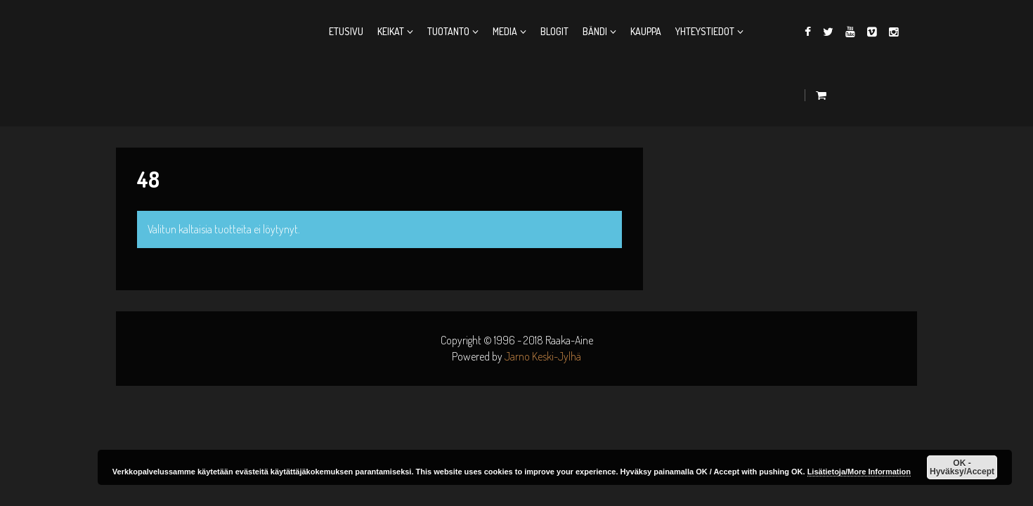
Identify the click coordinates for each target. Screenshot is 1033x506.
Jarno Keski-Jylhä (543, 356)
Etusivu (346, 31)
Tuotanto (448, 31)
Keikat (390, 31)
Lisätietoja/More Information (859, 471)
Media (505, 31)
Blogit (554, 31)
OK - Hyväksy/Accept (962, 467)
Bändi (595, 31)
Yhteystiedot (704, 31)
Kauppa (645, 31)
